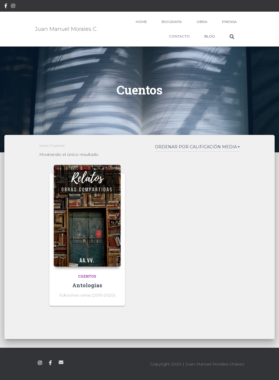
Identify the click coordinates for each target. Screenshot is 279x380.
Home (141, 21)
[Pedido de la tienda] (197, 148)
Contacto (179, 36)
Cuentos (87, 276)
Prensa (229, 21)
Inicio (43, 145)
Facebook (5, 6)
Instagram (13, 6)
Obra (202, 21)
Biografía (172, 21)
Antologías (87, 285)
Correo (61, 362)
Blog (209, 36)
